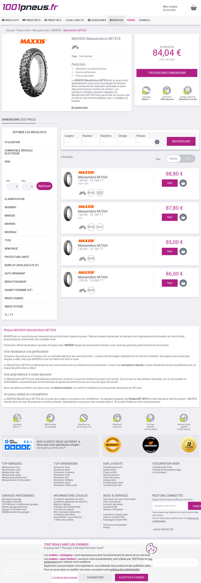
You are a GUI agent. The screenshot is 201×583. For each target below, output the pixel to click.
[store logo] (30, 7)
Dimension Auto (62, 467)
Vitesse (140, 135)
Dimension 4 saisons (64, 472)
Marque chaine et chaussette (16, 480)
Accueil (10, 30)
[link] (10, 20)
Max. (23, 181)
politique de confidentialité (124, 569)
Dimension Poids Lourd (65, 485)
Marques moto (41, 30)
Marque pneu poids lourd (14, 477)
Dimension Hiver (62, 475)
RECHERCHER (181, 141)
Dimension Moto (62, 469)
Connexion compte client (115, 514)
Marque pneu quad (11, 475)
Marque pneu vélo (10, 472)
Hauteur (87, 135)
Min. (8, 181)
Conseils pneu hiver (162, 467)
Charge (122, 135)
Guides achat (109, 469)
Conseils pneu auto (112, 467)
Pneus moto (23, 30)
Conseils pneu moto (113, 482)
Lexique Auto (109, 480)
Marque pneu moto (11, 469)
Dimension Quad (62, 482)
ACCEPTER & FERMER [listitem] (131, 577)
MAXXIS (56, 30)
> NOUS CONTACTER (162, 529)
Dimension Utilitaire (63, 480)
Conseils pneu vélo (112, 485)
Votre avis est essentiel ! (115, 525)
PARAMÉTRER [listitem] (95, 577)
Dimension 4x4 (61, 477)
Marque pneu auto (11, 467)
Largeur (69, 135)
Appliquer (44, 186)
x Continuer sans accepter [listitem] (64, 577)
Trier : (158, 159)
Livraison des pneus (113, 504)
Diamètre (106, 135)
